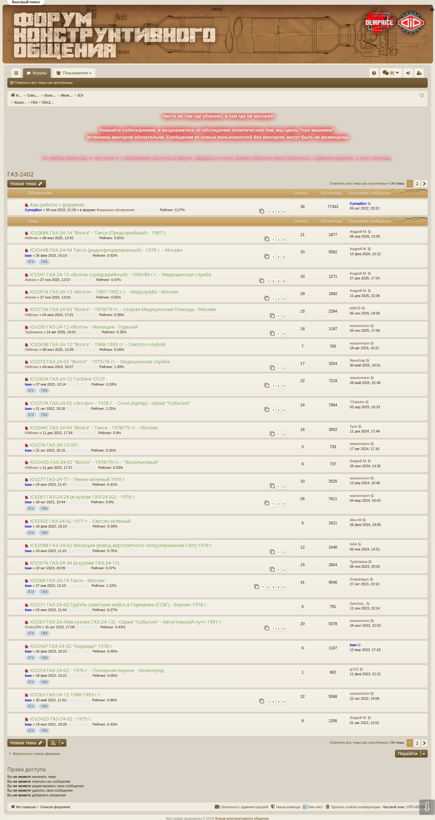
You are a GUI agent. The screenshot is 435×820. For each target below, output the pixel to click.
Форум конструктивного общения (241, 812)
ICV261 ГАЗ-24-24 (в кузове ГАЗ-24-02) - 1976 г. (83, 490)
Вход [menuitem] (364, 74)
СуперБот (33, 203)
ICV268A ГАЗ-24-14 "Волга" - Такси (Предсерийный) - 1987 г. (98, 226)
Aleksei (30, 273)
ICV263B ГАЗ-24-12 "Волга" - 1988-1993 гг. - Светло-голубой (97, 337)
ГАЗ (44, 255)
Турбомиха (33, 325)
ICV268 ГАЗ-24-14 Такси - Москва (67, 573)
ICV (31, 255)
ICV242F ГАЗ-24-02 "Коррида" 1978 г (71, 639)
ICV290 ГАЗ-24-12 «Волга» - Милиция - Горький (84, 320)
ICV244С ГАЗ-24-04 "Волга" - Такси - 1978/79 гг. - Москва (94, 420)
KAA (353, 537)
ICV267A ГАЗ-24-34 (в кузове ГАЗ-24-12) (74, 556)
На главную (25, 73)
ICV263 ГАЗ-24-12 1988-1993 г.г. (65, 687)
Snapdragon (359, 572)
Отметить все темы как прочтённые (44, 83)
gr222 (354, 662)
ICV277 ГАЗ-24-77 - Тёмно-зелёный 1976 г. (78, 472)
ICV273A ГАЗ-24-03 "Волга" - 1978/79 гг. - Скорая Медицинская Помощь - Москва (123, 302)
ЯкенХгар (357, 354)
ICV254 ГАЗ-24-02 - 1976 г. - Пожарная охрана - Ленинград (97, 663)
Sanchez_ (357, 597)
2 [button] (417, 177)
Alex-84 (356, 513)
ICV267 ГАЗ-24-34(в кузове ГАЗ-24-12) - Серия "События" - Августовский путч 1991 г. (126, 615)
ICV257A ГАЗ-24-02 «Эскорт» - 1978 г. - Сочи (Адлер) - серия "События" (110, 396)
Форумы (58, 73)
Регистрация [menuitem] (374, 74)
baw (28, 249)
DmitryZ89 (33, 620)
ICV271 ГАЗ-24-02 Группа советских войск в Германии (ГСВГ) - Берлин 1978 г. (119, 598)
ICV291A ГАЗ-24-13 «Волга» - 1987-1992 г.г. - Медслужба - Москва (104, 285)
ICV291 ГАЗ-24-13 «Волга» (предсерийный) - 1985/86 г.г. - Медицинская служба (120, 267)
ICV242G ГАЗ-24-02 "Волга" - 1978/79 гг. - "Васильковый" (94, 455)
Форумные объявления (115, 203)
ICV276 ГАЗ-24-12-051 (54, 438)
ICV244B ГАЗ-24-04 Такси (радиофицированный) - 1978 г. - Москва (106, 243)
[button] (424, 177)
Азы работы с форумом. (57, 198)
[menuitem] (278, 73)
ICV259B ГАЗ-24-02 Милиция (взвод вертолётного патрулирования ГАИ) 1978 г (121, 538)
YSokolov (357, 395)
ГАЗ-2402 (20, 167)
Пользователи (94, 73)
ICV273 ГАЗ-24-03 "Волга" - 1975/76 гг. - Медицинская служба (100, 354)
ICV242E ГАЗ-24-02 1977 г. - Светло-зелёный (80, 514)
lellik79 (355, 301)
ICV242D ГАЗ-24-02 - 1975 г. (61, 712)
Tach (353, 420)
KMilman (32, 231)
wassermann (360, 319)
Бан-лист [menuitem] (315, 800)
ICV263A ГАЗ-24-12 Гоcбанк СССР (67, 372)
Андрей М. (358, 225)
